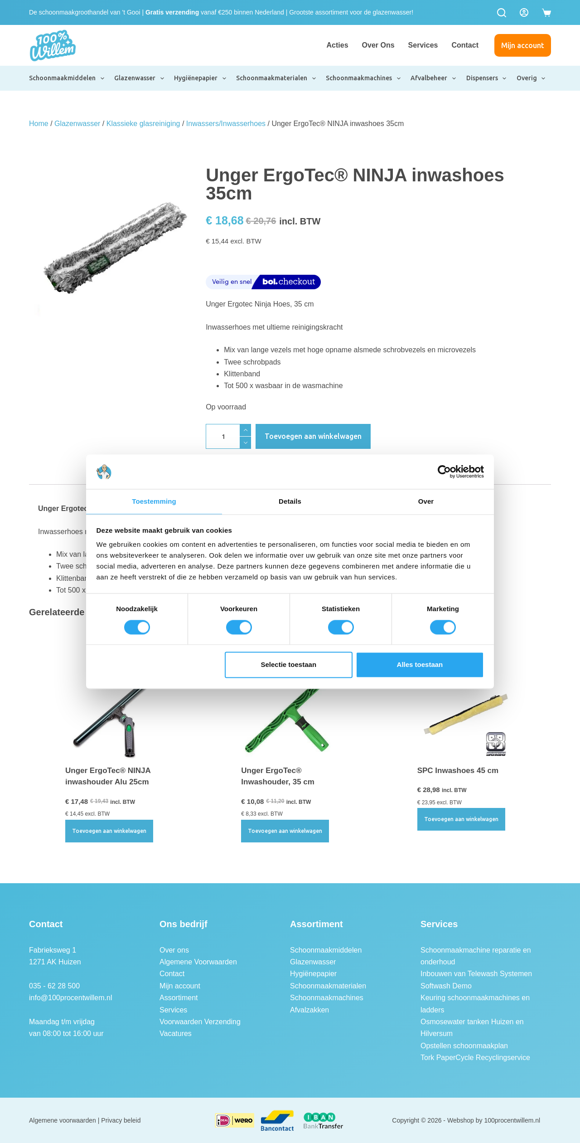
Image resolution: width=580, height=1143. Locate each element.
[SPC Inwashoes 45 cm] (466, 711)
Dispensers (487, 78)
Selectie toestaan (289, 665)
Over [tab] (426, 501)
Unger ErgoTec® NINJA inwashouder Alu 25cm (107, 776)
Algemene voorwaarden (62, 1120)
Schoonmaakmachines (363, 78)
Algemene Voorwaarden (198, 962)
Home (38, 123)
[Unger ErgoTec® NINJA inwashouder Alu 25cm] (114, 711)
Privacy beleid (120, 1120)
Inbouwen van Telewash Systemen (476, 974)
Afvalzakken (309, 1010)
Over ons (378, 45)
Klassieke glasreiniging (143, 123)
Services (423, 45)
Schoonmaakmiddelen (67, 78)
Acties (337, 45)
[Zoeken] (501, 12)
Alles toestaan (420, 665)
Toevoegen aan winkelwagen (313, 436)
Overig (531, 78)
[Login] (524, 12)
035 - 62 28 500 (54, 986)
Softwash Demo (446, 986)
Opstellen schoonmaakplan (464, 1046)
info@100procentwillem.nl (70, 998)
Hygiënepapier (200, 78)
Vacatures (176, 1033)
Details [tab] (290, 501)
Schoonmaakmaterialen (276, 78)
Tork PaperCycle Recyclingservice (475, 1057)
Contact (464, 45)
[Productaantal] (228, 436)
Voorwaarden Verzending (200, 1022)
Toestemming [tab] (154, 501)
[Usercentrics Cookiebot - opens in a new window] (444, 471)
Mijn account (522, 45)
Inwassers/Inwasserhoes (226, 123)
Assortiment (179, 998)
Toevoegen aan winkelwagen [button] (109, 831)
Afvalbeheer (434, 78)
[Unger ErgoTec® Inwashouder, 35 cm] (289, 711)
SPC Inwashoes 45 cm (458, 770)
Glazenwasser (139, 78)
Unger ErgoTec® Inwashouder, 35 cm (277, 776)
